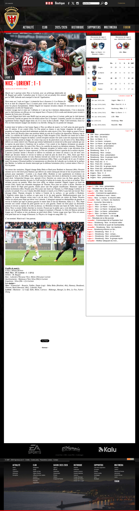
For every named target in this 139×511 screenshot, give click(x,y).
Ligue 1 (90, 131)
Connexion (121, 3)
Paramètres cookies (46, 460)
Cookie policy (35, 460)
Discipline (15, 475)
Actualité (28, 27)
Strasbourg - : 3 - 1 (119, 108)
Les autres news (94, 182)
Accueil (8, 33)
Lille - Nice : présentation (100, 134)
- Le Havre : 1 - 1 (118, 112)
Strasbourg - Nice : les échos (101, 159)
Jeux (95, 477)
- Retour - (44, 348)
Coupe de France (58, 479)
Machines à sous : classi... (106, 195)
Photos (55, 475)
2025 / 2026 (23, 33)
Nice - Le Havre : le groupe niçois (103, 144)
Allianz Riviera (37, 473)
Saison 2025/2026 (60, 465)
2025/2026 (61, 27)
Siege (34, 469)
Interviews (117, 473)
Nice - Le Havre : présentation (102, 146)
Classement (56, 473)
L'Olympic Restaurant (71, 449)
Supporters (94, 27)
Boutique (60, 4)
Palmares (76, 469)
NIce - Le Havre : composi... (101, 141)
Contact (55, 460)
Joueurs (35, 477)
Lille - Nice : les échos (98, 137)
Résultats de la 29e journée (103, 189)
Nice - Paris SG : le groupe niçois (103, 166)
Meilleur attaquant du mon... (107, 241)
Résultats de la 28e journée (103, 218)
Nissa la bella (98, 473)
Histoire (76, 467)
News (14, 467)
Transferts (15, 471)
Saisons (15, 33)
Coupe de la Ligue (79, 480)
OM (65, 455)
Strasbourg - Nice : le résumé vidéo (108, 223)
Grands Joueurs (78, 471)
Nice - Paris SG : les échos (100, 171)
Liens (115, 477)
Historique (78, 27)
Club (44, 27)
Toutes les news (125, 182)
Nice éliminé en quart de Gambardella (109, 225)
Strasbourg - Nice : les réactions (108, 227)
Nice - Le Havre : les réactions (108, 200)
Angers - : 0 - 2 (118, 100)
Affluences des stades (39, 475)
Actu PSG (71, 455)
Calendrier (56, 471)
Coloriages (79, 455)
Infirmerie (15, 473)
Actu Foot (59, 455)
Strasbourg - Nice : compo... (101, 153)
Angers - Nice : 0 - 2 (98, 173)
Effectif (55, 469)
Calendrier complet (124, 95)
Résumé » (95, 54)
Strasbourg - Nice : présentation (102, 155)
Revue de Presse (119, 471)
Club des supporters (99, 467)
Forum (126, 27)
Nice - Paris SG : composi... (101, 164)
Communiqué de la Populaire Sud (109, 220)
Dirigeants (36, 467)
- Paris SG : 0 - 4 (118, 104)
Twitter (73, 4)
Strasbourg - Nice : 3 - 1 (99, 150)
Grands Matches (78, 473)
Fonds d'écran (118, 475)
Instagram (77, 4)
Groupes (96, 469)
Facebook (68, 4)
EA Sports (35, 449)
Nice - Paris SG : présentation (102, 168)
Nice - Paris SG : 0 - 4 (98, 162)
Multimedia (110, 27)
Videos (55, 477)
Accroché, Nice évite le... (103, 202)
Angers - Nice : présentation (101, 177)
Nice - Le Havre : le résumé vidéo (107, 198)
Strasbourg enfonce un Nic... (105, 229)
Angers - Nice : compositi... (100, 175)
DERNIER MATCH (93, 33)
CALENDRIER (92, 96)
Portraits (35, 480)
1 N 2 (49, 4)
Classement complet (124, 59)
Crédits (27, 460)
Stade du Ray (37, 471)
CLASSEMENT (92, 59)
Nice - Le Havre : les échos (100, 148)
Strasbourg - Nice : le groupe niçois (104, 157)
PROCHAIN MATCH (118, 33)
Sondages (97, 475)
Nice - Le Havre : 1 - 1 (99, 139)
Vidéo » (101, 54)
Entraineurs (36, 479)
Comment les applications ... (107, 193)
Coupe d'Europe (78, 477)
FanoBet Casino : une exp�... (108, 216)
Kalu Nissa (107, 449)
